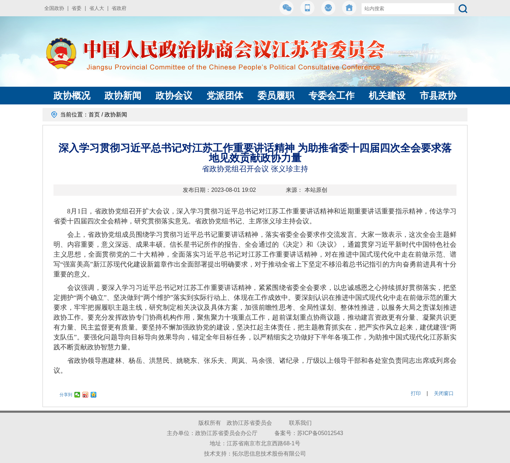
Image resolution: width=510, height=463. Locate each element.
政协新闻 (122, 95)
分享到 (66, 394)
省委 (76, 8)
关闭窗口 (444, 393)
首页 (94, 115)
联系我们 (300, 423)
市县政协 (438, 95)
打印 (416, 393)
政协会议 (173, 95)
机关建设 (387, 95)
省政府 (119, 8)
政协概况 (71, 95)
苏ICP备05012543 (320, 433)
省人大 (96, 8)
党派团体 (224, 95)
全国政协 (54, 8)
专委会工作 (331, 95)
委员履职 (275, 95)
